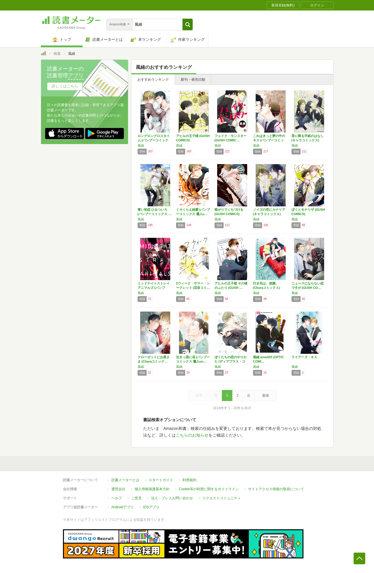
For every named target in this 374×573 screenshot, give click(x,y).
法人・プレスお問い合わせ (172, 498)
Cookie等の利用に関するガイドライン (209, 489)
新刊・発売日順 (193, 80)
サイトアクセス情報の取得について (276, 489)
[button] (187, 24)
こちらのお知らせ (192, 435)
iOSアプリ (151, 507)
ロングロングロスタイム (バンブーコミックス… (154, 140)
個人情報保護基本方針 (152, 489)
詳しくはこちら (65, 86)
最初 (199, 395)
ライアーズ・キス (304, 357)
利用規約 (189, 480)
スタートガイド (161, 480)
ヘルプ (116, 498)
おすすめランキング (153, 80)
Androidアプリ (122, 507)
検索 (57, 54)
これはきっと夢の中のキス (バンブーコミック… (269, 140)
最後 (265, 395)
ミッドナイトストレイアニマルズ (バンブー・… (154, 288)
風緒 (141, 145)
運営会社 (118, 489)
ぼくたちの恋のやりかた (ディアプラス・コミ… (231, 361)
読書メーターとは (125, 480)
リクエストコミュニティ (221, 498)
